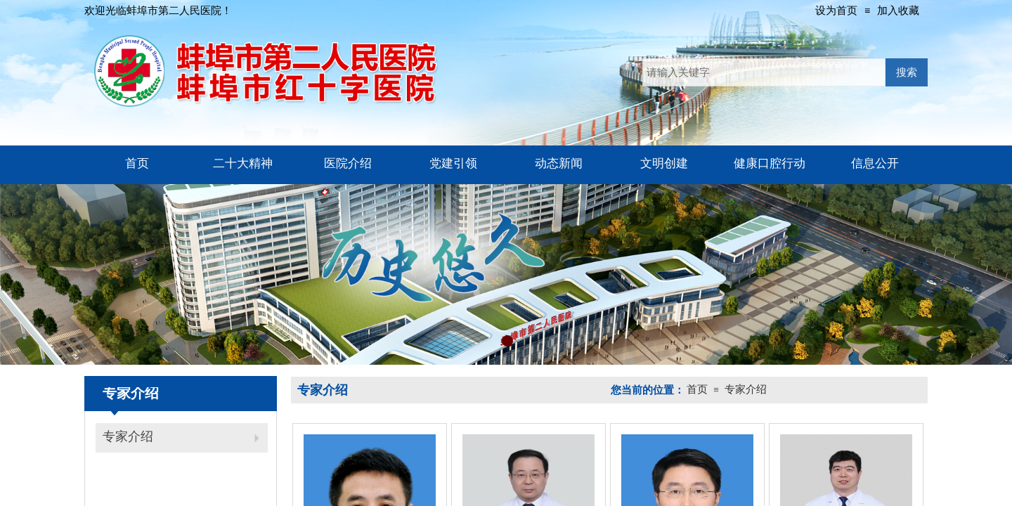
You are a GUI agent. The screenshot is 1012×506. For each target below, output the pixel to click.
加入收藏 (898, 10)
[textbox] (763, 72)
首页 (697, 389)
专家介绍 (128, 436)
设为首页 (836, 10)
